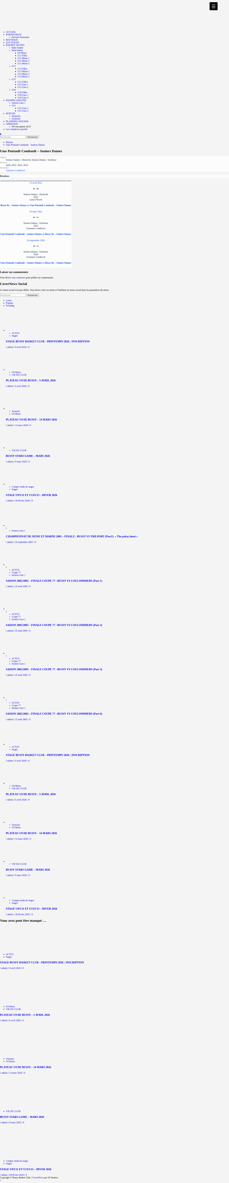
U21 (14, 105)
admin (10, 347)
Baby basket (17, 47)
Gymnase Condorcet (15, 170)
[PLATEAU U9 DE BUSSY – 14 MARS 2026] (19, 408)
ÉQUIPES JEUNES (15, 45)
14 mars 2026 (21, 425)
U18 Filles (22, 92)
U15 (14, 79)
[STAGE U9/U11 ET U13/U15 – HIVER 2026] (19, 484)
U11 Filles (22, 55)
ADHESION (12, 124)
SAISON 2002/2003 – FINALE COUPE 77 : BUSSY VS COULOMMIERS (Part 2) (54, 625)
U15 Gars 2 (23, 87)
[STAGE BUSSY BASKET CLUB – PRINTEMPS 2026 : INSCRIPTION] (19, 330)
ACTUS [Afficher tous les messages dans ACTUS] (15, 333)
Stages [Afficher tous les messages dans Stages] (15, 335)
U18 (14, 90)
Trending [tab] (10, 305)
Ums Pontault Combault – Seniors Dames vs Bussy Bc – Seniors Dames (35, 234)
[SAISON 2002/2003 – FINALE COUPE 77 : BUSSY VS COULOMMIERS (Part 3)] (17, 653)
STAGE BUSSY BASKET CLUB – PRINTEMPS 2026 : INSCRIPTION (48, 341)
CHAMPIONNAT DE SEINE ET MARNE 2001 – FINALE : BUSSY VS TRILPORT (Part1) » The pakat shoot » (72, 536)
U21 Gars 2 (23, 111)
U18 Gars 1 (23, 95)
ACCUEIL (11, 32)
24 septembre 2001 (24, 542)
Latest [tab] (9, 300)
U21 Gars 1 (23, 108)
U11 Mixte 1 (23, 58)
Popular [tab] (9, 303)
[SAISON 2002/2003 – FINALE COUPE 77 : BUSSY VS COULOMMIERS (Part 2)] (17, 609)
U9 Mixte (22, 53)
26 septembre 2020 (36, 240)
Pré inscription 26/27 (21, 126)
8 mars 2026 (21, 461)
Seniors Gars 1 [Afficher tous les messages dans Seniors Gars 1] (18, 530)
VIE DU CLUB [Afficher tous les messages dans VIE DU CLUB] (19, 375)
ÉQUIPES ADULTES (16, 100)
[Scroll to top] (0, 1180)
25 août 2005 (21, 586)
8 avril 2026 (21, 347)
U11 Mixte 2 (23, 61)
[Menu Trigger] (214, 6)
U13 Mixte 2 (24, 74)
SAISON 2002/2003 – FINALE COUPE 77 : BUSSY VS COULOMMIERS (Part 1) (54, 580)
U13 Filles (22, 68)
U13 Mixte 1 (24, 71)
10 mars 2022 (35, 211)
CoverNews (38, 1177)
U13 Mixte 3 (24, 76)
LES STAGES (12, 42)
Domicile (16, 116)
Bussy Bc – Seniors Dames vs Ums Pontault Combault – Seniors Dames (35, 205)
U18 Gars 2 (23, 97)
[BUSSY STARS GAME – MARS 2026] (19, 447)
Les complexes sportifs (16, 129)
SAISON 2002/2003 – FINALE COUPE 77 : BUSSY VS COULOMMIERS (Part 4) (54, 713)
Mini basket (17, 50)
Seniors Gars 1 (18, 103)
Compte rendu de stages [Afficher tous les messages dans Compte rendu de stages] (23, 486)
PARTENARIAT (13, 34)
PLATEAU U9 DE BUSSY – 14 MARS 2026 (31, 419)
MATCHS (10, 113)
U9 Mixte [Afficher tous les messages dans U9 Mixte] (16, 372)
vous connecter (18, 277)
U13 (14, 66)
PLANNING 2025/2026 (17, 121)
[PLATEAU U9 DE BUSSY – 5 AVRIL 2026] (19, 369)
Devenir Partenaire (20, 37)
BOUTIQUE (12, 40)
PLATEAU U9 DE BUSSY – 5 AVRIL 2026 (31, 380)
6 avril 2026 (21, 386)
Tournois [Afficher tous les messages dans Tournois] (16, 411)
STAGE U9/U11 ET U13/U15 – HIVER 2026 (31, 495)
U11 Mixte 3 (23, 63)
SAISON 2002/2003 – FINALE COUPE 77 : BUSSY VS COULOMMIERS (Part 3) (54, 669)
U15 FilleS (23, 82)
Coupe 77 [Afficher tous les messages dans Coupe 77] (16, 572)
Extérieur (16, 118)
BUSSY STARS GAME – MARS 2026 (28, 455)
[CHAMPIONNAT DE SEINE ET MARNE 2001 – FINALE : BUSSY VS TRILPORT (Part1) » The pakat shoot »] (17, 525)
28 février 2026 (22, 500)
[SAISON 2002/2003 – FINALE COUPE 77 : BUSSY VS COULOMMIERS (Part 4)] (17, 697)
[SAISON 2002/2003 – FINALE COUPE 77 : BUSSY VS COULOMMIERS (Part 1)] (17, 564)
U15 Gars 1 (23, 84)
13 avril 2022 (36, 183)
